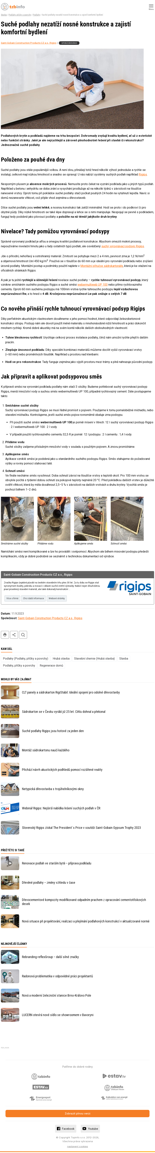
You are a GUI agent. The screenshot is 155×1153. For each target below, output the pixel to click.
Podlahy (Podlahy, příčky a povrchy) (25, 659)
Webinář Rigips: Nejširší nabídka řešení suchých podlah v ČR (61, 809)
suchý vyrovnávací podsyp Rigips (122, 246)
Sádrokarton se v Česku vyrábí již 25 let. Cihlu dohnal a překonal (63, 712)
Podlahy (36, 15)
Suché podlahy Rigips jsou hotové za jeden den (53, 732)
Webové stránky (61, 599)
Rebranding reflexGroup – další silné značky (50, 958)
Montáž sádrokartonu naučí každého (45, 751)
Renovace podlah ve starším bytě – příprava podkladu (56, 864)
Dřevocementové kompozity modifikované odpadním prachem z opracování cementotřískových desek (84, 903)
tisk (5, 635)
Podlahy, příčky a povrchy (20, 15)
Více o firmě (13, 599)
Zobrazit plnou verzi (77, 1114)
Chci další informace (36, 599)
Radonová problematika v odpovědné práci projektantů (57, 977)
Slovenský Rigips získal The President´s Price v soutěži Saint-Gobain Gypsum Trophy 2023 (81, 828)
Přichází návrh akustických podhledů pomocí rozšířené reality (62, 770)
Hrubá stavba (61, 659)
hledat (23, 635)
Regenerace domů (51, 666)
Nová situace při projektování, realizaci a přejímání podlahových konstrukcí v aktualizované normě (85, 922)
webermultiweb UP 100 (93, 284)
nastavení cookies (77, 1147)
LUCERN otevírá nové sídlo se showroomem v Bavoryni (58, 1016)
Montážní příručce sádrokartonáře (101, 266)
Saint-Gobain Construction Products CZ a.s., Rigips (28, 42)
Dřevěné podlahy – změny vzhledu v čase (48, 883)
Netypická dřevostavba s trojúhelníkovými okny (53, 790)
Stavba (4, 15)
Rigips (143, 174)
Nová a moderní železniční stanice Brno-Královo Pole (56, 996)
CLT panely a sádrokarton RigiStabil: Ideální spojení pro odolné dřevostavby (71, 693)
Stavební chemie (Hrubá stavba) (94, 659)
